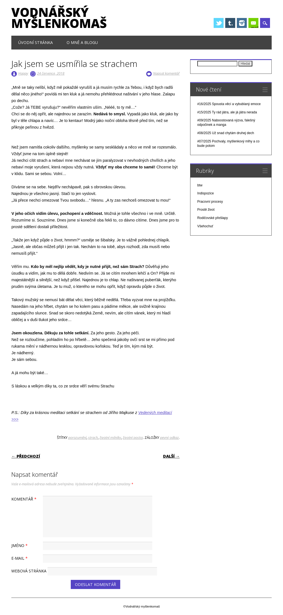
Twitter (219, 23)
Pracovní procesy (210, 202)
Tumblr (230, 23)
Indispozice (205, 193)
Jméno (20, 545)
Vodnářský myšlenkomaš (59, 18)
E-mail (254, 23)
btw (200, 185)
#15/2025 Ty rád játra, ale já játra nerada (227, 112)
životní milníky (110, 437)
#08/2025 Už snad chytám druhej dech (225, 133)
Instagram (242, 23)
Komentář (24, 499)
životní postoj (133, 437)
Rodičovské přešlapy (212, 218)
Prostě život (206, 210)
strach (93, 437)
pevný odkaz (169, 437)
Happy (23, 73)
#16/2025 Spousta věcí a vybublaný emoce (229, 104)
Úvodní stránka (35, 42)
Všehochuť (205, 226)
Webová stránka (28, 571)
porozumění (77, 437)
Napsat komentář (166, 73)
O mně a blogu (82, 42)
